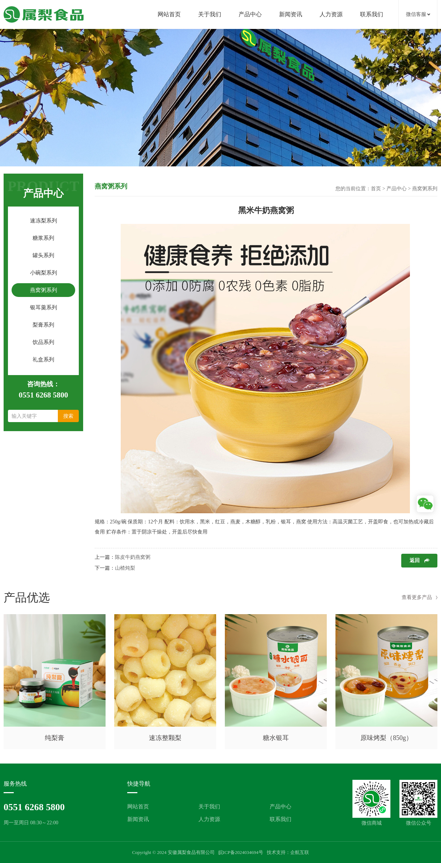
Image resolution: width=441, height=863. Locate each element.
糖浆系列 (43, 238)
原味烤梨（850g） (386, 737)
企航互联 (299, 852)
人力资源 (331, 14)
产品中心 (250, 14)
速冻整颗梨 (165, 737)
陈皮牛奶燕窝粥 (132, 557)
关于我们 (209, 14)
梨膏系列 (43, 325)
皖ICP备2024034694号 (240, 852)
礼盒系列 (43, 359)
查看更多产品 (417, 597)
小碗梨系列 (43, 273)
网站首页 (169, 14)
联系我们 (371, 14)
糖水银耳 (276, 737)
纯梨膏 (54, 737)
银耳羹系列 (43, 307)
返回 (415, 560)
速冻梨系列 (43, 221)
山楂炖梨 (125, 568)
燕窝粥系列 (43, 290)
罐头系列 (43, 255)
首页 (376, 188)
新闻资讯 (290, 14)
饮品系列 (43, 342)
